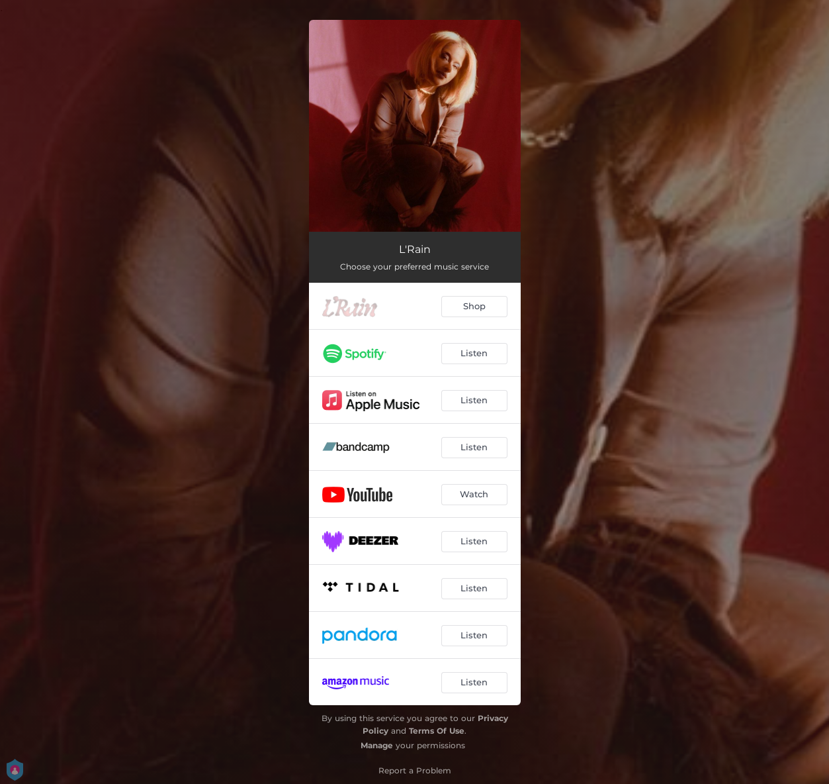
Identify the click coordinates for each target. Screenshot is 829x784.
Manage (377, 745)
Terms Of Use (436, 731)
